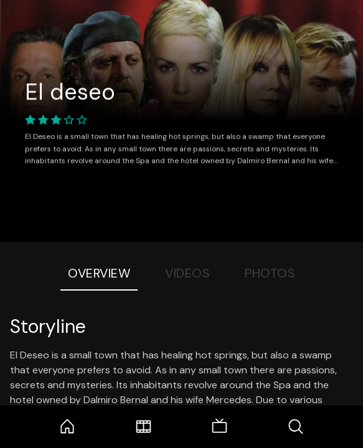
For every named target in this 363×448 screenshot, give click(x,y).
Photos (270, 273)
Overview (99, 273)
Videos (187, 273)
